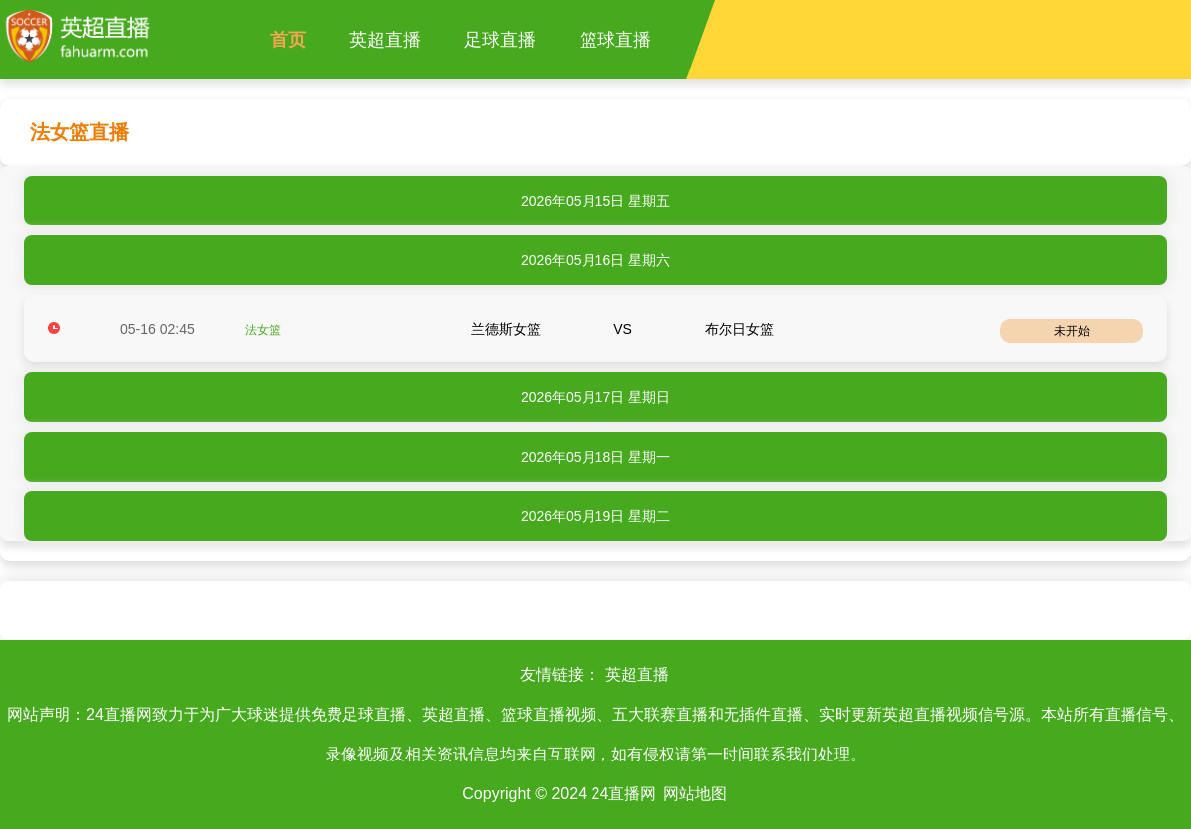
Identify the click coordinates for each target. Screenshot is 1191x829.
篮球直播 (615, 40)
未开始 (1072, 331)
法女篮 (263, 330)
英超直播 (385, 40)
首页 (288, 40)
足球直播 (500, 40)
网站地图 (695, 793)
